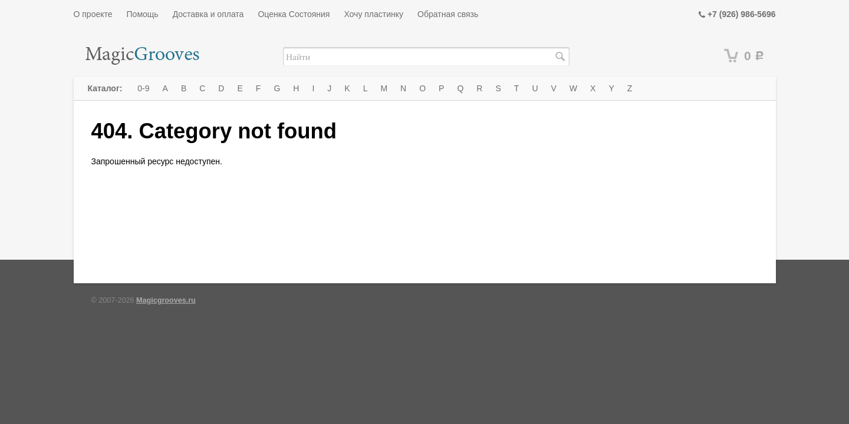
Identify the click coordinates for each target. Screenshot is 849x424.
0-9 (143, 88)
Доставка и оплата (208, 14)
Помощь (143, 14)
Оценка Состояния (294, 14)
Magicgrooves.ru (166, 300)
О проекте (93, 14)
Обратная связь (447, 14)
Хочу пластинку (373, 14)
